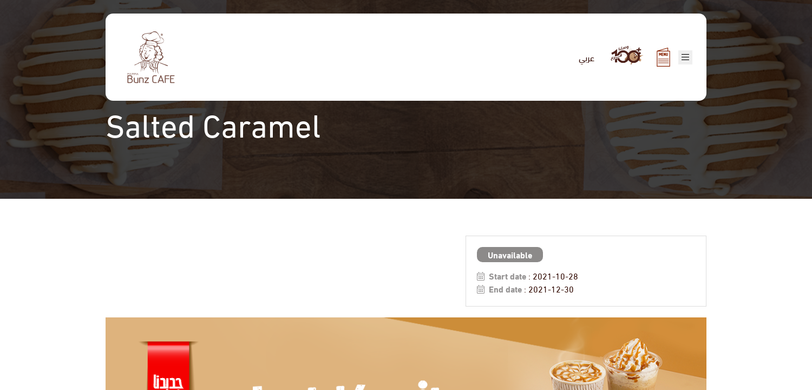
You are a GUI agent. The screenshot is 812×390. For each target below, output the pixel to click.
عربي (586, 57)
